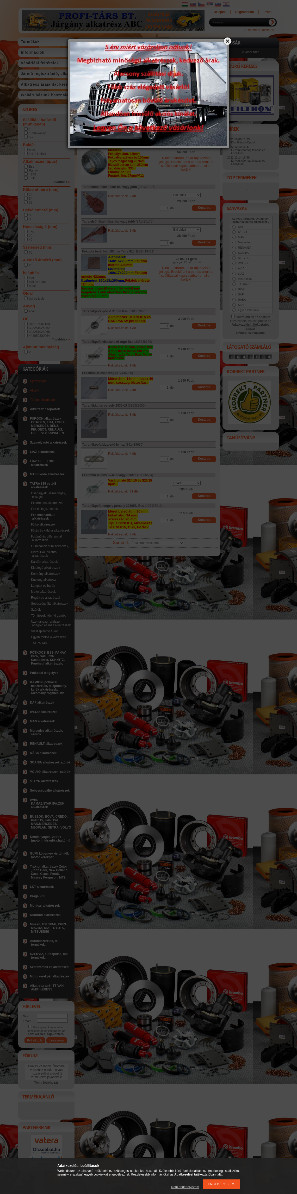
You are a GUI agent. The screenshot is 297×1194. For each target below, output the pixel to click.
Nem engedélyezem (185, 1187)
